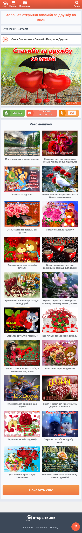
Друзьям (23, 29)
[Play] (5, 39)
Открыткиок (9, 29)
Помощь (54, 527)
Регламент (41, 527)
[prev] (4, 76)
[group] (41, 39)
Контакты (28, 527)
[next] (77, 76)
